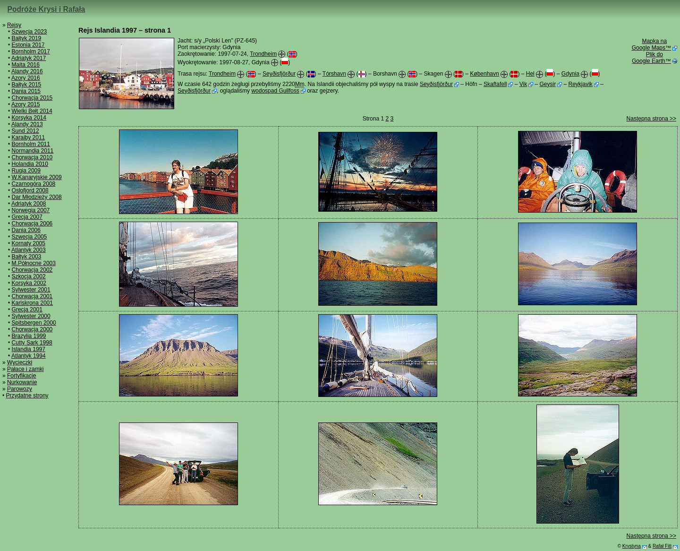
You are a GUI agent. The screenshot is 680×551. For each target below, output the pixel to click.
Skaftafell (495, 84)
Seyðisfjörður (279, 73)
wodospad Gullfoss (275, 90)
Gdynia (570, 73)
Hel (530, 73)
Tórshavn (334, 73)
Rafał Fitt (662, 546)
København (484, 73)
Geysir (547, 84)
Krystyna (631, 546)
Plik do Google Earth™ (651, 57)
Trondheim (263, 54)
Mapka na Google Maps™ (651, 44)
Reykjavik (580, 84)
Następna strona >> (651, 118)
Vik (523, 84)
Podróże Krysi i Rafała (46, 9)
